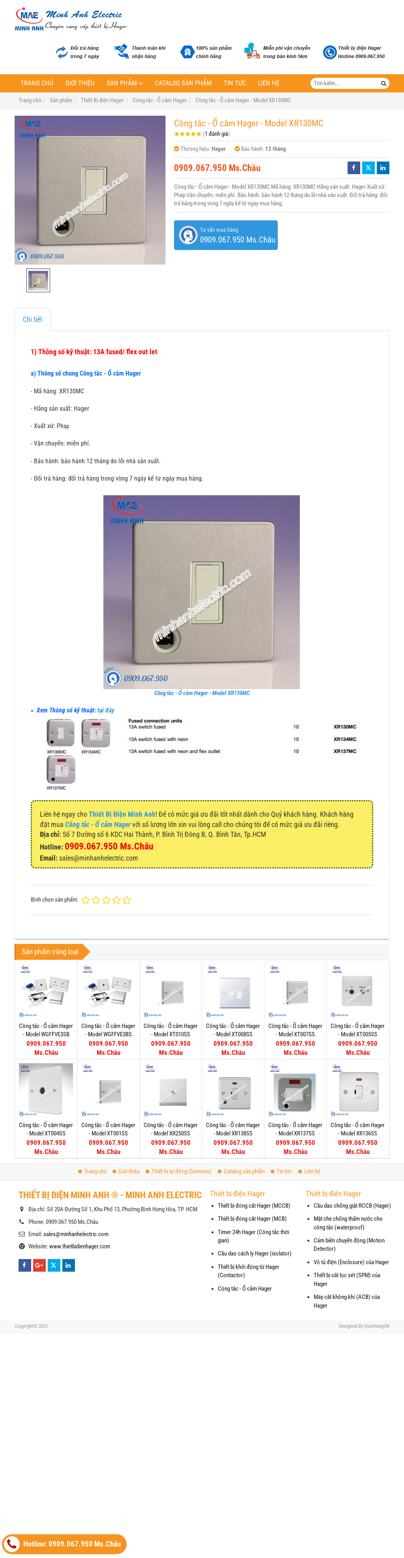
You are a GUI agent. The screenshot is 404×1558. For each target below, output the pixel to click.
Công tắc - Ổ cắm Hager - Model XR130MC (202, 693)
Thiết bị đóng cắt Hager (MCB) (252, 1218)
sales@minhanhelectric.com (75, 1234)
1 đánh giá (216, 133)
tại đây (105, 710)
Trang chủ (37, 83)
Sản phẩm (122, 83)
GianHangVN (376, 1326)
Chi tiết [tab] (32, 319)
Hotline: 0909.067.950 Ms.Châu (62, 1544)
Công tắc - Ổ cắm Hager (245, 1288)
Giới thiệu (80, 83)
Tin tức (235, 83)
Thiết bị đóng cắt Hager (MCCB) (254, 1205)
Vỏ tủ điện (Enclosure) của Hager (351, 1262)
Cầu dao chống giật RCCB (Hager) (352, 1205)
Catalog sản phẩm (183, 83)
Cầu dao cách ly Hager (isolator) (255, 1253)
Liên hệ (268, 83)
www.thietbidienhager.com (79, 1246)
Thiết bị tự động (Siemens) (179, 1171)
